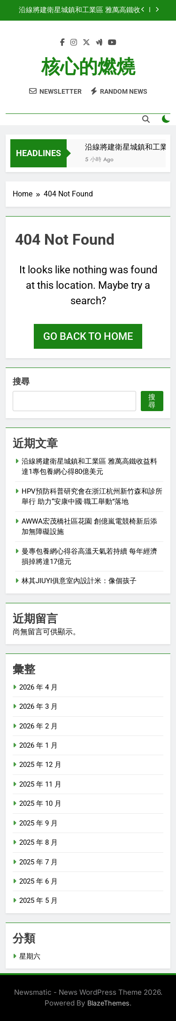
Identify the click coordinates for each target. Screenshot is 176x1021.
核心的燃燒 (88, 67)
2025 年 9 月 (38, 823)
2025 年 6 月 (38, 881)
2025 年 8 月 (38, 842)
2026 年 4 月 (38, 687)
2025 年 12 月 (40, 764)
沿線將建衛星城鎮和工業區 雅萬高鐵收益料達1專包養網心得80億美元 (79, 10)
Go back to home (88, 336)
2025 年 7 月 (38, 862)
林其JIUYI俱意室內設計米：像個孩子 (79, 581)
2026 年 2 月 (38, 726)
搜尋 (21, 381)
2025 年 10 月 (40, 803)
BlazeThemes (108, 1003)
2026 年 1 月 (38, 745)
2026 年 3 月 (38, 706)
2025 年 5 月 (38, 900)
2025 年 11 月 (40, 784)
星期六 (29, 956)
